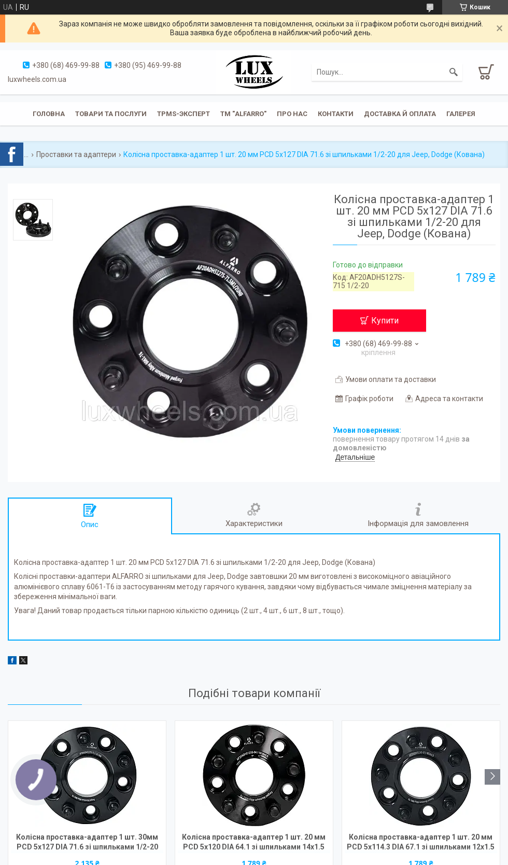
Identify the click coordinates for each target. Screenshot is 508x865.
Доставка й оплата (400, 114)
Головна (49, 114)
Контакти (336, 114)
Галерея (460, 114)
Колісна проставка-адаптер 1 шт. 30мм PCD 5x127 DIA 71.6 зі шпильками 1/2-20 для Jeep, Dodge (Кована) (87, 843)
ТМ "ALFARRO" (243, 114)
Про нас (292, 114)
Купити (385, 320)
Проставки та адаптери (76, 154)
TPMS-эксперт (183, 114)
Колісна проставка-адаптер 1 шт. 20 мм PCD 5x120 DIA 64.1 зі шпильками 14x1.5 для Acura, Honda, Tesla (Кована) (254, 843)
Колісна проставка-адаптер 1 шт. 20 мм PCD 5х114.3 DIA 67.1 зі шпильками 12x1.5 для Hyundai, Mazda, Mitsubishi (421, 843)
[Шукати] (453, 72)
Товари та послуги (111, 114)
